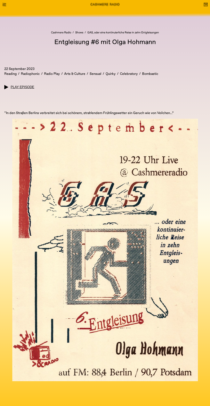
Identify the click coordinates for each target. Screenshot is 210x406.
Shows (79, 32)
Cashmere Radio (61, 32)
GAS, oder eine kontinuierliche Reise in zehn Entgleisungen (123, 32)
